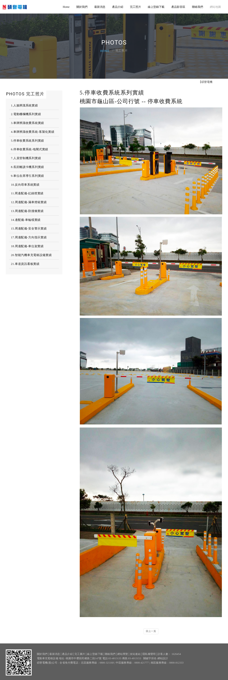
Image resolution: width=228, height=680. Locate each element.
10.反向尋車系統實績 (25, 184)
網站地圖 (215, 6)
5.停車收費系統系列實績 (27, 140)
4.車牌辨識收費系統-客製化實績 (32, 131)
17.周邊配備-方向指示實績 (29, 237)
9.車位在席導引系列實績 (27, 175)
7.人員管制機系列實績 (26, 158)
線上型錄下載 (156, 6)
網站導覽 (122, 658)
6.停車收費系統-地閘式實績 (29, 149)
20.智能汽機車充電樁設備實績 (31, 255)
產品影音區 (178, 6)
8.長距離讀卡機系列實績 (27, 167)
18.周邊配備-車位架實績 (27, 246)
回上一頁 (151, 631)
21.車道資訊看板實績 (25, 264)
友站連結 (135, 658)
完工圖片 (79, 658)
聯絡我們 (197, 6)
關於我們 (81, 6)
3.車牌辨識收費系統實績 (27, 123)
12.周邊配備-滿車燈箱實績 (29, 202)
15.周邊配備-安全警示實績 (29, 228)
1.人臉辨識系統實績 (24, 105)
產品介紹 (117, 6)
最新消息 (99, 6)
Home (66, 6)
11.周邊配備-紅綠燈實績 (27, 193)
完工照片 (135, 6)
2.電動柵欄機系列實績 (26, 114)
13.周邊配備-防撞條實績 (27, 211)
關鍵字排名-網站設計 (155, 663)
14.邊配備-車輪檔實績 (26, 220)
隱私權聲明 (149, 658)
